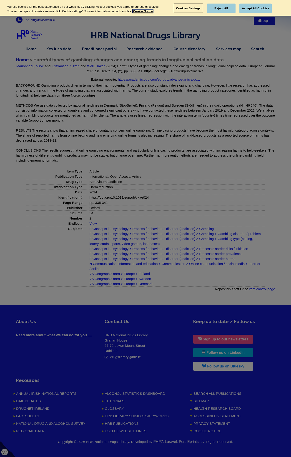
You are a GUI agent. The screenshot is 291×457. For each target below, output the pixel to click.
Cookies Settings (188, 8)
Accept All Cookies (255, 8)
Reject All (221, 8)
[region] (145, 8)
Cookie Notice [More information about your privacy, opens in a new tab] (143, 11)
